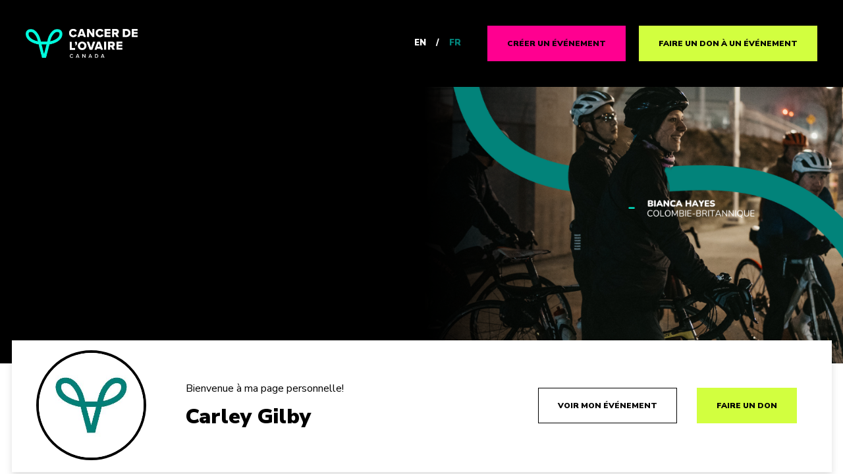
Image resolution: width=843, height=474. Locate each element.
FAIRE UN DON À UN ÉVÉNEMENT (728, 43)
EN (420, 43)
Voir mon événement (607, 405)
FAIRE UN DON (747, 405)
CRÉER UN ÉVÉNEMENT (556, 43)
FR (455, 43)
